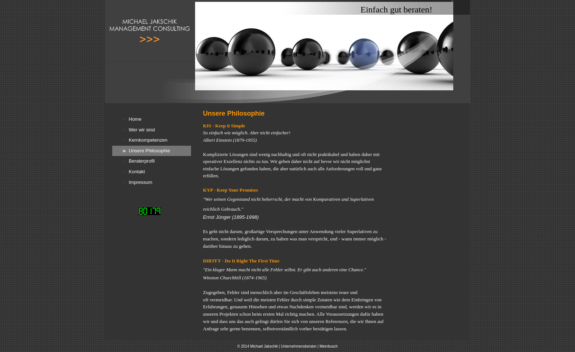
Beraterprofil (142, 161)
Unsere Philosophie (149, 150)
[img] (287, 51)
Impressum (140, 182)
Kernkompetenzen (148, 140)
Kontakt (137, 171)
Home (135, 119)
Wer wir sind (142, 130)
